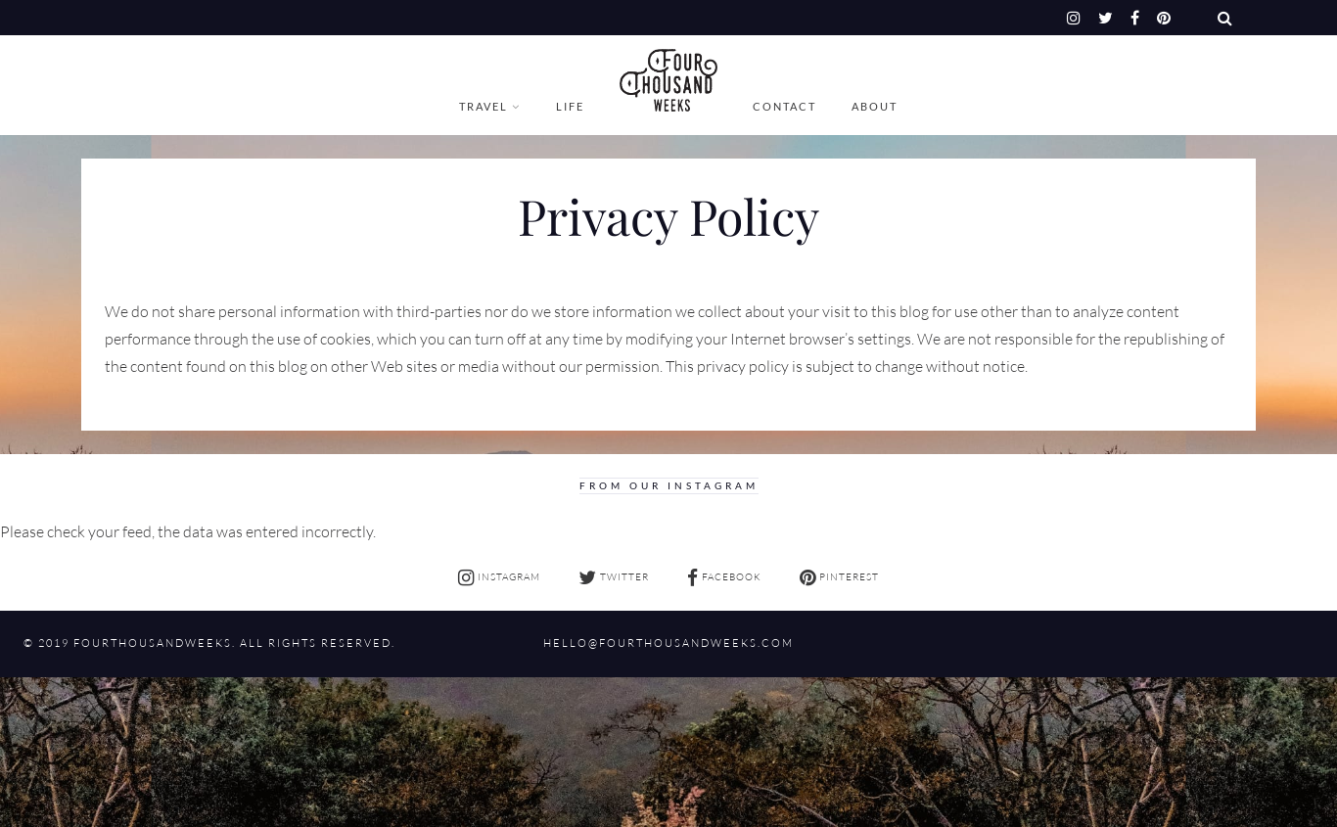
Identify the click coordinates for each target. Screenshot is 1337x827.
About (875, 106)
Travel (483, 106)
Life (570, 106)
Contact (784, 106)
